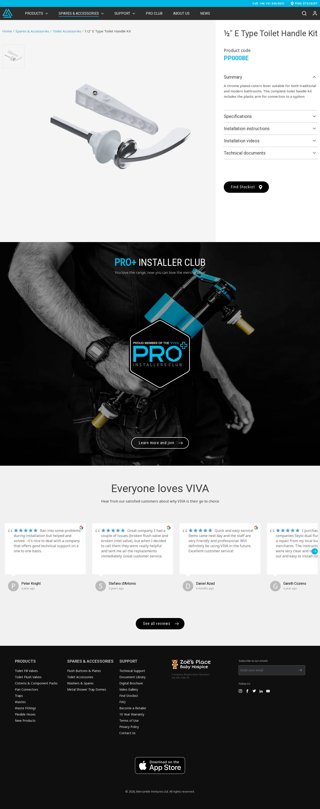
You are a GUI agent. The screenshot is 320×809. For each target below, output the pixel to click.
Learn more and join (156, 442)
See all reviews (156, 623)
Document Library (132, 677)
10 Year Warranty (131, 714)
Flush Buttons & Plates (84, 671)
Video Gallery (128, 689)
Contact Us (127, 733)
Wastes (20, 702)
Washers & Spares (80, 683)
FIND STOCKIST (306, 3)
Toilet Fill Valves (26, 671)
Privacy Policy (129, 727)
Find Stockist (243, 187)
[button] (315, 551)
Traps (19, 696)
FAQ (122, 702)
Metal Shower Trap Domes (86, 689)
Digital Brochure (131, 683)
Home (8, 31)
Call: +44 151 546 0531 (268, 3)
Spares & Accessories (34, 31)
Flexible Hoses (25, 714)
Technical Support (132, 671)
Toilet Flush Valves (28, 677)
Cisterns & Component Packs (36, 683)
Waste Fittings (25, 708)
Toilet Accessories (68, 31)
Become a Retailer (132, 708)
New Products (25, 720)
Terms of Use (129, 720)
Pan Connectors (26, 689)
